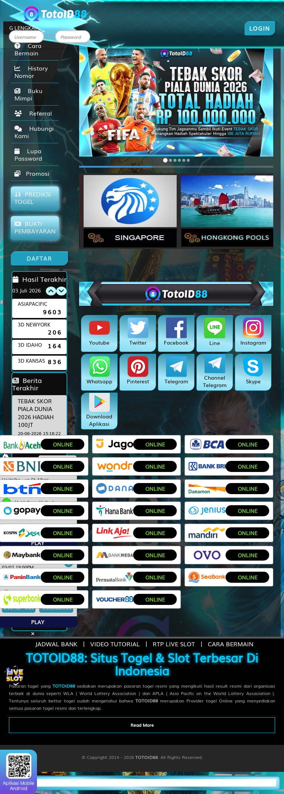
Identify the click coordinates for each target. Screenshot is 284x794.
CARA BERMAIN (230, 643)
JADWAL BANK (56, 643)
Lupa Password (28, 154)
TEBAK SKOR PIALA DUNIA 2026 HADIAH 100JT (36, 412)
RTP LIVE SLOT (174, 643)
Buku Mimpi (28, 94)
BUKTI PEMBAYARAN (34, 227)
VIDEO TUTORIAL (115, 643)
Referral (33, 113)
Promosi (31, 173)
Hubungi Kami (34, 132)
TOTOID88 (146, 757)
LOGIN (259, 28)
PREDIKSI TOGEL (32, 197)
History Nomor (31, 72)
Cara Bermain (27, 49)
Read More (142, 725)
